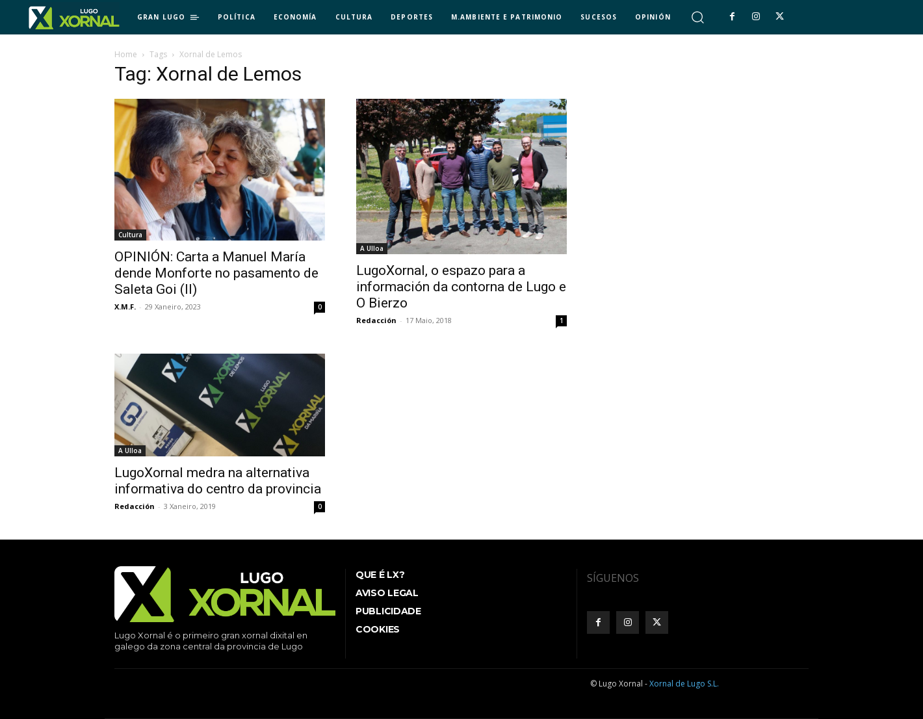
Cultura (130, 234)
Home (125, 54)
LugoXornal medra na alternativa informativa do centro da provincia (217, 481)
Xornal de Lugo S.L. (684, 683)
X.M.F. (125, 306)
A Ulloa (372, 248)
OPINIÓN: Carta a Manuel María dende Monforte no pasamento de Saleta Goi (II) (216, 273)
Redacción (376, 320)
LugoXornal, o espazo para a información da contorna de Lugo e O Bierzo (461, 287)
